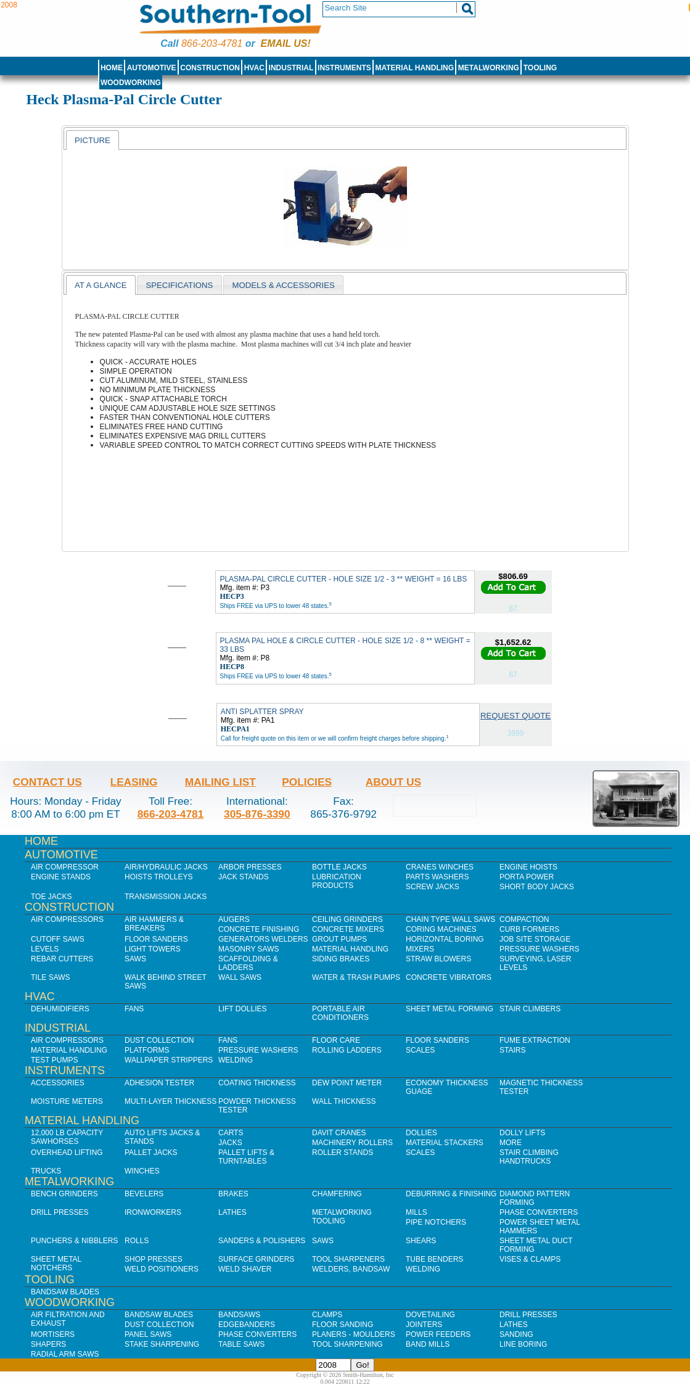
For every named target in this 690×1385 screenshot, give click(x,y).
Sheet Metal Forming (449, 1009)
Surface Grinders (256, 1259)
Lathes (232, 1212)
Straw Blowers (438, 959)
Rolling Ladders (347, 1050)
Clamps (327, 1314)
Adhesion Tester (159, 1083)
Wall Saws (239, 977)
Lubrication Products (336, 881)
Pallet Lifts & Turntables (246, 1156)
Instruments (344, 68)
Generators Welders (263, 939)
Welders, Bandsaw (351, 1269)
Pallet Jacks (151, 1152)
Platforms (147, 1050)
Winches (142, 1171)
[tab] (92, 140)
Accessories (57, 1083)
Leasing (134, 782)
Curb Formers (529, 929)
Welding (235, 1060)
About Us (393, 782)
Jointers (424, 1324)
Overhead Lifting (67, 1152)
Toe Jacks (51, 896)
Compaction (524, 919)
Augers (234, 919)
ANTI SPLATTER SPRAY (262, 711)
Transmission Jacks (166, 896)
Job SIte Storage (534, 939)
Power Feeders (438, 1334)
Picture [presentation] (92, 140)
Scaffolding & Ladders (248, 963)
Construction (210, 68)
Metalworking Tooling (342, 1216)
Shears (421, 1240)
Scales (420, 1050)
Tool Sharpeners (348, 1259)
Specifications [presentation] (179, 285)
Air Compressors (67, 919)
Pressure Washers (539, 949)
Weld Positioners (162, 1269)
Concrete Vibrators (448, 977)
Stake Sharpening (162, 1344)
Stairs (512, 1050)
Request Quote (515, 715)
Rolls (137, 1240)
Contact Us (47, 782)
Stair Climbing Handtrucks (529, 1156)
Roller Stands (342, 1152)
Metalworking (488, 68)
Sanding (516, 1334)
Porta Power (526, 877)
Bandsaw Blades (65, 1292)
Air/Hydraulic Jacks (166, 867)
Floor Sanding (342, 1324)
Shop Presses (154, 1259)
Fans (134, 1009)
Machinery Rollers (352, 1142)
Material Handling (415, 68)
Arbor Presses (250, 867)
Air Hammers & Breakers (154, 923)
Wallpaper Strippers (169, 1060)
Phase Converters (538, 1212)
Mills (416, 1212)
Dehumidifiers (60, 1009)
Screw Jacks (432, 886)
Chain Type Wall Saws (450, 919)
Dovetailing (430, 1314)
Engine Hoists (528, 867)
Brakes (233, 1194)
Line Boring (523, 1344)
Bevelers (144, 1194)
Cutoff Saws (57, 939)
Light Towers (153, 949)
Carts (230, 1132)
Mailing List (220, 782)
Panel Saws (148, 1334)
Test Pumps (54, 1060)
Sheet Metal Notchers (56, 1263)
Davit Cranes (339, 1132)
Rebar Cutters (62, 959)
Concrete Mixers (348, 929)
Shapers (48, 1344)
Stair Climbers (530, 1009)
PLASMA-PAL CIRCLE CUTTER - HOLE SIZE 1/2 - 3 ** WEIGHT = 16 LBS (343, 579)
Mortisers (53, 1334)
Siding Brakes (340, 959)
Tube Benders (434, 1259)
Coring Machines (441, 929)
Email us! (286, 43)
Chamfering (337, 1194)
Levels (45, 949)
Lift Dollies (242, 1009)
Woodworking (131, 82)
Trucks (46, 1171)
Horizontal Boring (445, 939)
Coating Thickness (257, 1083)
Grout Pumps (339, 939)
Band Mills (428, 1344)
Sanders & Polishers (261, 1240)
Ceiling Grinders (347, 919)
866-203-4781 (211, 43)
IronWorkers (153, 1212)
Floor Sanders (156, 939)
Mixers (420, 949)
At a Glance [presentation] (101, 285)
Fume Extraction (534, 1040)
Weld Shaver (244, 1269)
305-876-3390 (257, 814)
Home (112, 68)
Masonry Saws (248, 949)
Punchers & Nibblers (74, 1240)
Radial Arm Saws (65, 1354)
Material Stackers (444, 1142)
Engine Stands (61, 877)
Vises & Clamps (530, 1259)
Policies (307, 782)
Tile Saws (50, 977)
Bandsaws (239, 1314)
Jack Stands (243, 877)
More (510, 1142)
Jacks (230, 1142)
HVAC (254, 68)
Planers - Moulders (353, 1334)
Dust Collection (159, 1040)
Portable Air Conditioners (340, 1013)
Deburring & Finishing (451, 1194)
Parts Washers (437, 877)
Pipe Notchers (436, 1222)
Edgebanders (246, 1324)
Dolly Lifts (522, 1132)
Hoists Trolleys (158, 877)
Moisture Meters (67, 1101)
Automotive (151, 68)
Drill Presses (60, 1212)
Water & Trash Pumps (356, 977)
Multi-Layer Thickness (170, 1101)
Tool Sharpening (347, 1344)
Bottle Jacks (339, 867)
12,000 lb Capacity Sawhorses (67, 1137)
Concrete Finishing (258, 929)
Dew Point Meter (347, 1083)
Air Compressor (65, 867)
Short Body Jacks (536, 886)
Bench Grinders (64, 1194)
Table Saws (241, 1344)
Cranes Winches (440, 867)
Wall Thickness (344, 1101)
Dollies (421, 1132)
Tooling (540, 68)
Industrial (291, 68)
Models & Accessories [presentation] (283, 285)
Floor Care (336, 1040)
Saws (135, 959)
